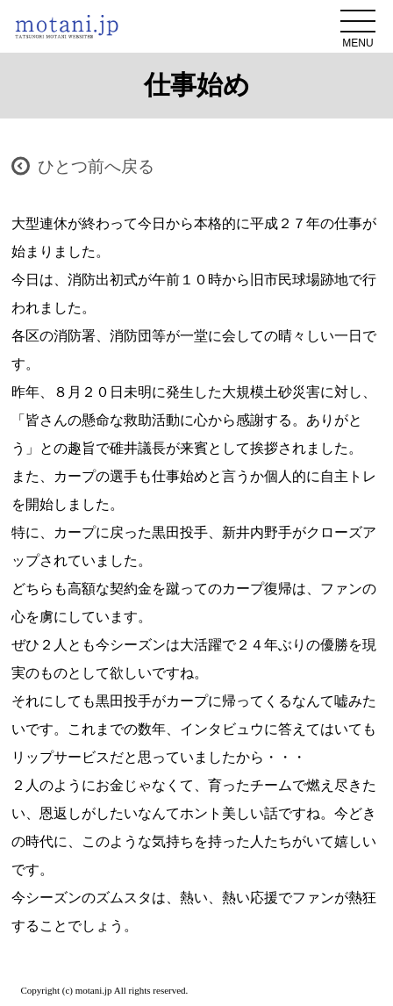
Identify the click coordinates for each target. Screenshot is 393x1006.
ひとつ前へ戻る (96, 166)
